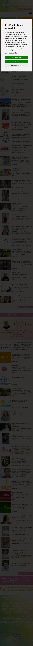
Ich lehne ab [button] (16, 61)
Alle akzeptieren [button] (16, 57)
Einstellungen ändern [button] (16, 65)
